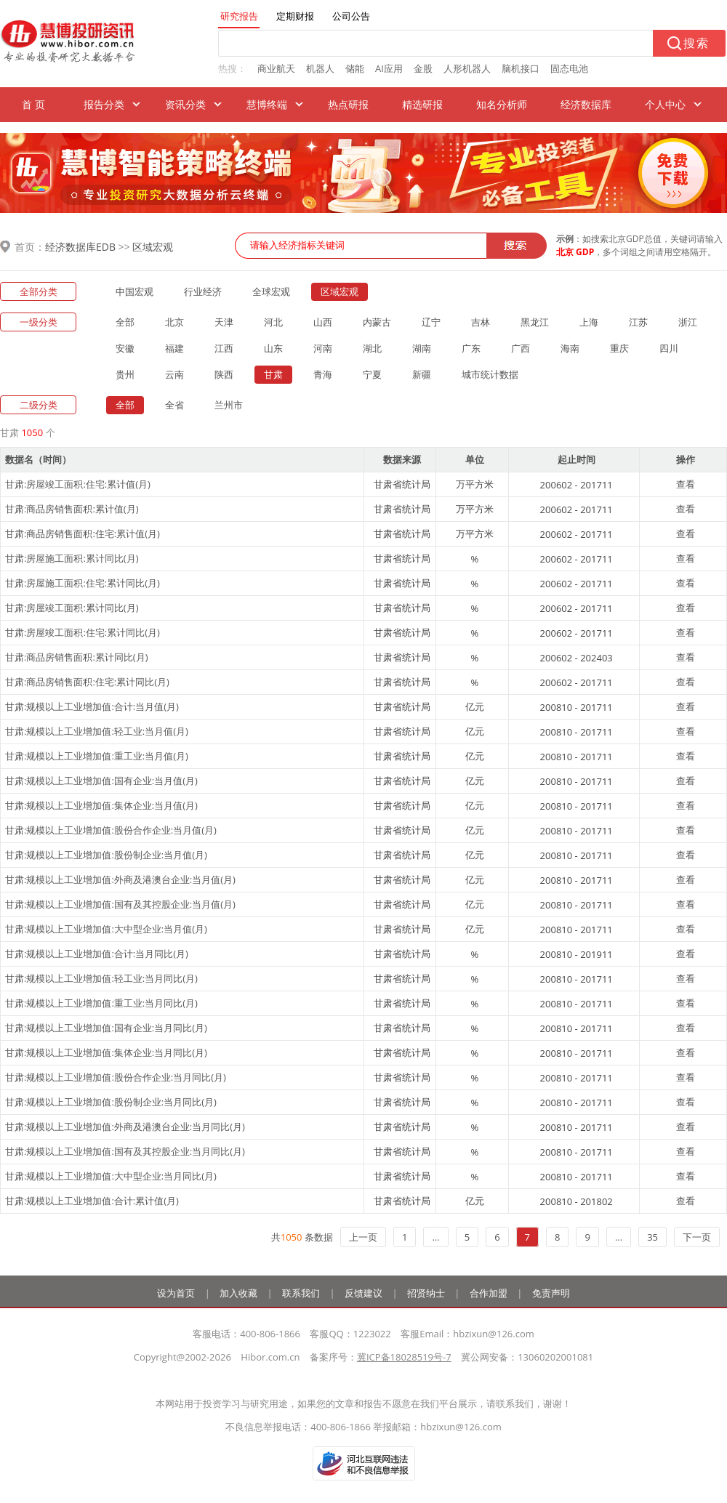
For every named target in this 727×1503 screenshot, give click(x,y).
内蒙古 (377, 322)
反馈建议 (363, 1292)
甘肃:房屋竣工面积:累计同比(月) (72, 607)
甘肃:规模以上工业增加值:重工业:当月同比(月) (101, 1003)
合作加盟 (488, 1292)
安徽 (125, 348)
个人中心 (665, 104)
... (435, 1237)
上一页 (363, 1237)
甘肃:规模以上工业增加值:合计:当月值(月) (92, 706)
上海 (588, 322)
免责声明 (551, 1292)
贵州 (125, 374)
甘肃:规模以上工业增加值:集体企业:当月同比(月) (106, 1052)
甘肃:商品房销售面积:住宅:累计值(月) (82, 533)
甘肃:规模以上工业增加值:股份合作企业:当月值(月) (111, 830)
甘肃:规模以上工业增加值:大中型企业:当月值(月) (106, 928)
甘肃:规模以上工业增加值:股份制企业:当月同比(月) (111, 1101)
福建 (174, 348)
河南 (322, 348)
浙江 (687, 322)
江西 (223, 348)
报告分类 (104, 104)
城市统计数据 (490, 374)
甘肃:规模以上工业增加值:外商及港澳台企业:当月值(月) (120, 879)
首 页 (33, 104)
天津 (223, 322)
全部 (125, 322)
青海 (322, 374)
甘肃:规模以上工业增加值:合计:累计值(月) (92, 1200)
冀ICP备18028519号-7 (404, 1356)
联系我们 (301, 1292)
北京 (174, 322)
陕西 (223, 374)
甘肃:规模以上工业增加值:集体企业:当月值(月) (101, 805)
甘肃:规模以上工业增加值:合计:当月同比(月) (96, 953)
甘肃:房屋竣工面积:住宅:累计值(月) (77, 484)
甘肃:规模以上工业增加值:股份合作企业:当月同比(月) (115, 1077)
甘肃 (273, 374)
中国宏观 (134, 291)
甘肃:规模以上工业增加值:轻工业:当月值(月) (96, 731)
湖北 (372, 348)
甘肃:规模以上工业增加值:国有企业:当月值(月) (101, 780)
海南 (570, 348)
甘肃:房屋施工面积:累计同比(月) (72, 558)
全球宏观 (271, 291)
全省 (174, 404)
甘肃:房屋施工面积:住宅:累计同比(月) (82, 582)
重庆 (619, 348)
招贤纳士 (426, 1292)
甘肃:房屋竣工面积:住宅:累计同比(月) (82, 632)
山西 (322, 322)
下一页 (697, 1237)
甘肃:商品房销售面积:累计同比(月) (76, 657)
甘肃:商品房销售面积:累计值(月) (72, 508)
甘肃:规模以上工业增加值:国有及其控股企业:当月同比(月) (125, 1151)
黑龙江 (535, 322)
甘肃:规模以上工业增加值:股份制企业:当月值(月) (106, 854)
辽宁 (431, 322)
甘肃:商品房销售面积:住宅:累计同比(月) (87, 681)
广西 (520, 348)
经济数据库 (586, 104)
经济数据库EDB (80, 247)
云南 (174, 374)
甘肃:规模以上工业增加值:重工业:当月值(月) (96, 755)
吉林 (480, 322)
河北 (273, 322)
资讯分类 (185, 104)
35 (652, 1237)
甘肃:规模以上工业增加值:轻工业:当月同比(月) (101, 978)
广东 (471, 348)
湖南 (421, 348)
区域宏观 (152, 247)
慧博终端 (266, 104)
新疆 (421, 374)
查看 (685, 484)
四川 (668, 348)
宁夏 (372, 374)
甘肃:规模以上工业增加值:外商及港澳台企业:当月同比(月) (125, 1126)
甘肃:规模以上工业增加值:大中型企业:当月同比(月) (111, 1175)
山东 (273, 348)
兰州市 (228, 404)
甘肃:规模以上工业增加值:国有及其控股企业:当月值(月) (120, 904)
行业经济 (203, 291)
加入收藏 (238, 1292)
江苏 (638, 322)
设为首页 (176, 1292)
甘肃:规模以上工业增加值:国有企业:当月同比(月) (106, 1027)
